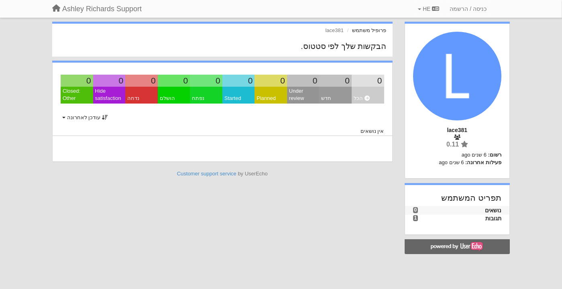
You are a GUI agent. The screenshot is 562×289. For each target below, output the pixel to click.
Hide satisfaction (108, 95)
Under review (296, 95)
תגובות (493, 218)
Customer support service (206, 174)
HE (428, 9)
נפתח (198, 98)
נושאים (493, 210)
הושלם (167, 98)
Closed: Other (71, 95)
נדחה (133, 98)
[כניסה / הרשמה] (468, 9)
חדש (326, 98)
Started (232, 98)
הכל (362, 98)
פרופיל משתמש (369, 30)
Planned (266, 98)
